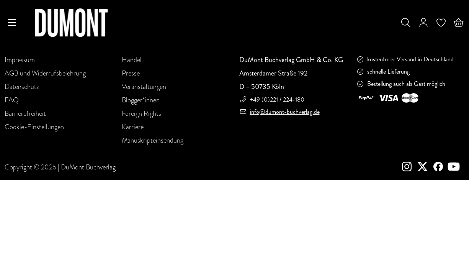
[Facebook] (439, 167)
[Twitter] (425, 167)
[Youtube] (455, 167)
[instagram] (410, 167)
